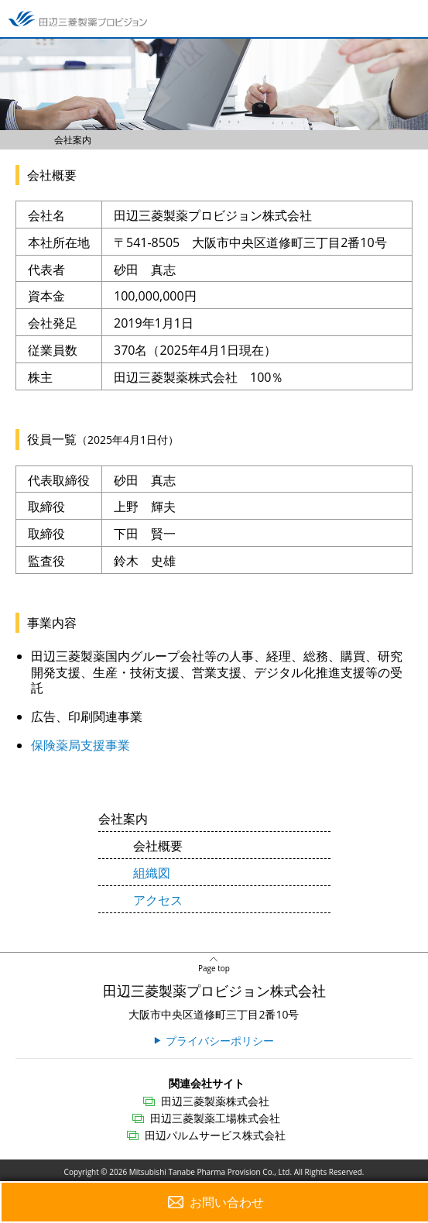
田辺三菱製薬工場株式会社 (215, 1118)
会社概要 (158, 845)
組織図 (151, 872)
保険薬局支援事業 (80, 745)
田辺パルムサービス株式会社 (215, 1135)
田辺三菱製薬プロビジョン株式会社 (214, 990)
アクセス (158, 900)
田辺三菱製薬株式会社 (215, 1101)
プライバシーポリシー (220, 1040)
